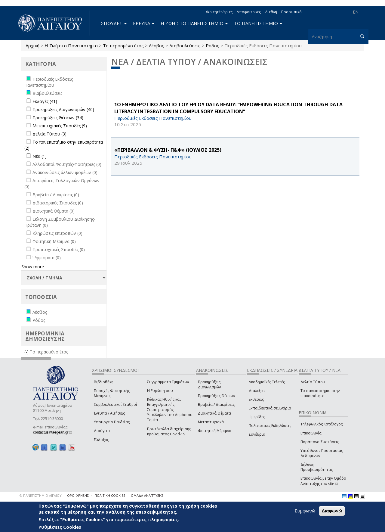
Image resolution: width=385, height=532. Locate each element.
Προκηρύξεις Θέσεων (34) (57, 117)
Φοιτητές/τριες (219, 11)
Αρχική (32, 45)
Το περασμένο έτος (123, 45)
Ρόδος (212, 45)
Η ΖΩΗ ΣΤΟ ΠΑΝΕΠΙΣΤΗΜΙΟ (194, 23)
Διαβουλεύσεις (185, 45)
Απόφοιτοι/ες (249, 11)
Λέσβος (156, 45)
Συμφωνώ (304, 511)
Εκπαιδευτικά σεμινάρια (270, 408)
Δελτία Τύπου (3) (49, 134)
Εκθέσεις (256, 399)
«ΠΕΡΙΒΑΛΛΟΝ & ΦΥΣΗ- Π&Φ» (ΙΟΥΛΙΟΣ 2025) (167, 150)
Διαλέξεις (257, 390)
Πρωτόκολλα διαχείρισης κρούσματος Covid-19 (169, 431)
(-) (27, 352)
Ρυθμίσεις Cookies (59, 527)
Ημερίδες (257, 416)
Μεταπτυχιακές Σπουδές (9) (59, 126)
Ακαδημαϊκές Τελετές (267, 381)
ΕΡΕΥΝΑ (143, 23)
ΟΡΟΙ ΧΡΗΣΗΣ (78, 495)
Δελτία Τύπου (312, 381)
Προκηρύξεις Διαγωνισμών (209, 384)
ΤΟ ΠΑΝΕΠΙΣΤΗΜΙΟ (258, 23)
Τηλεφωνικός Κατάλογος (321, 424)
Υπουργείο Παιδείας (112, 422)
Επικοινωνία (311, 433)
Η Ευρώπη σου (160, 390)
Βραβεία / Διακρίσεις (216, 404)
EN (356, 12)
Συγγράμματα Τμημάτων (168, 381)
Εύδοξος (101, 439)
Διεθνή (271, 11)
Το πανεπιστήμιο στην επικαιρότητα (320, 393)
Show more (32, 266)
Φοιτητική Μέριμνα (214, 430)
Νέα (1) (39, 156)
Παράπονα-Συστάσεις (319, 441)
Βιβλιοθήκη (103, 381)
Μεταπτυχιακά (211, 422)
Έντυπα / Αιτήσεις (109, 413)
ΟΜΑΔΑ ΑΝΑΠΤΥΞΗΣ (147, 495)
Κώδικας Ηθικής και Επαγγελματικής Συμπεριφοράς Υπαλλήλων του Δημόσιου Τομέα (169, 410)
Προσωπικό (291, 11)
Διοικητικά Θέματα (214, 413)
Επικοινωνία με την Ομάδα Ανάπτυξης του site (323, 481)
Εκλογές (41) (44, 101)
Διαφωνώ (332, 510)
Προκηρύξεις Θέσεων (216, 395)
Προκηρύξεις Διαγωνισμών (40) (63, 109)
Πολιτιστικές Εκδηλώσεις (270, 425)
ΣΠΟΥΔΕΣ (114, 23)
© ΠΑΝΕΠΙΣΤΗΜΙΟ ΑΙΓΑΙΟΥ (41, 495)
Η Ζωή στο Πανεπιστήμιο (71, 45)
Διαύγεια (102, 430)
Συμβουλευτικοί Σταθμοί (115, 404)
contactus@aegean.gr (52, 432)
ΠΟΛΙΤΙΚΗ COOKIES (109, 495)
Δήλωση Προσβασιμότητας (316, 467)
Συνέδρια (257, 434)
